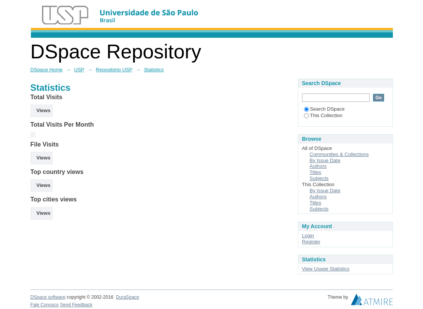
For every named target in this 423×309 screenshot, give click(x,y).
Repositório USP (114, 69)
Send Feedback (76, 304)
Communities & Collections (339, 154)
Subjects (319, 178)
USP (79, 69)
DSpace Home (47, 69)
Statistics (154, 69)
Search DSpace (324, 109)
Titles (316, 172)
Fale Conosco (45, 304)
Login (308, 235)
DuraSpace (127, 297)
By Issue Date (325, 160)
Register (311, 242)
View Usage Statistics (326, 269)
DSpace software (48, 297)
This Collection (323, 115)
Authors (318, 166)
